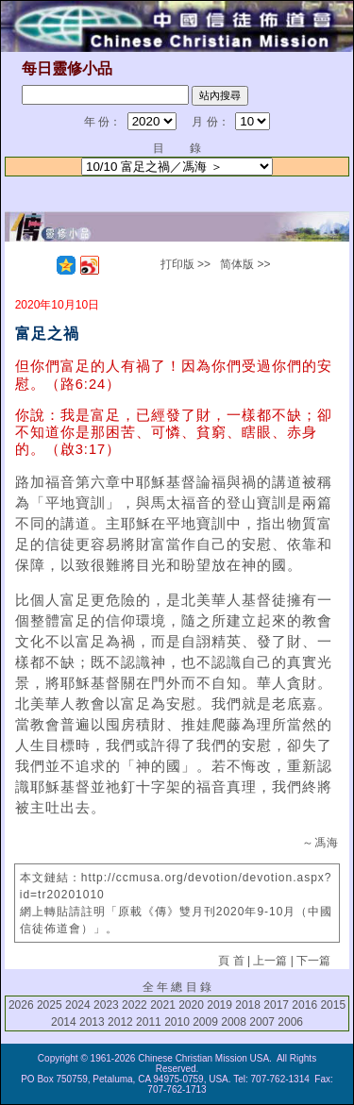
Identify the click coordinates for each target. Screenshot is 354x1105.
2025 (49, 1005)
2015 (333, 1005)
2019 (219, 1005)
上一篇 (270, 960)
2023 (106, 1005)
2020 (191, 1005)
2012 (120, 1022)
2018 (248, 1005)
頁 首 (231, 960)
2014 (63, 1022)
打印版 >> (185, 264)
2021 (163, 1005)
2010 (177, 1022)
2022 (134, 1005)
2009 (205, 1022)
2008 (233, 1022)
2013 (92, 1022)
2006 (290, 1022)
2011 (148, 1022)
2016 (304, 1005)
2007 (262, 1022)
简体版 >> (245, 264)
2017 (276, 1005)
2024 (78, 1005)
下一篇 (313, 960)
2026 (21, 1005)
